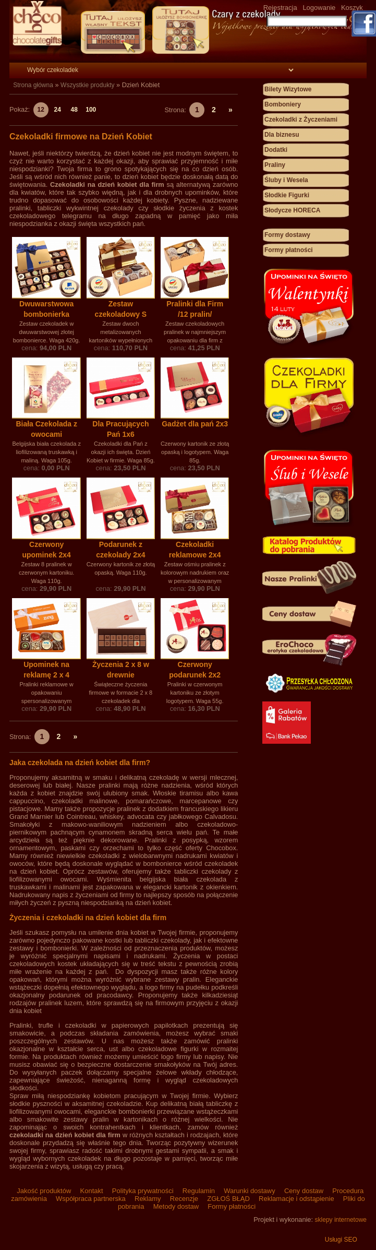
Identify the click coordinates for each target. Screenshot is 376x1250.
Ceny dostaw (303, 1191)
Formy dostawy (287, 235)
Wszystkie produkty (87, 85)
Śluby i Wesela (286, 180)
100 (91, 109)
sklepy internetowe (341, 1219)
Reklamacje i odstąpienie (296, 1199)
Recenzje (184, 1199)
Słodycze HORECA (292, 210)
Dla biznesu (281, 134)
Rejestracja (280, 7)
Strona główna (33, 85)
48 (74, 109)
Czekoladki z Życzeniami (300, 119)
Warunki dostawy (249, 1191)
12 (41, 109)
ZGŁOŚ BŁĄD (228, 1199)
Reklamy (147, 1199)
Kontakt (91, 1191)
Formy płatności (288, 250)
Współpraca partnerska (90, 1199)
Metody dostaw (176, 1206)
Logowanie (318, 7)
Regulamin (198, 1191)
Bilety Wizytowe (288, 89)
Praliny (274, 165)
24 (57, 109)
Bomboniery (282, 104)
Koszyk (352, 7)
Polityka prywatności (142, 1191)
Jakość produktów (44, 1191)
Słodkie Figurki (286, 195)
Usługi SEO (341, 1239)
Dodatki (275, 149)
